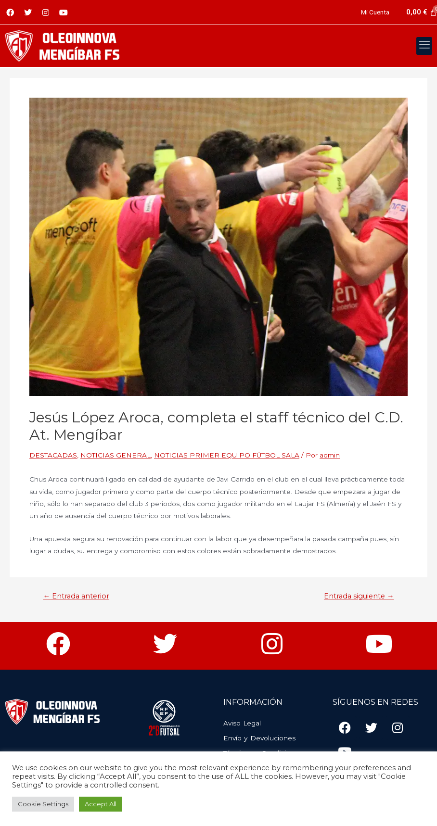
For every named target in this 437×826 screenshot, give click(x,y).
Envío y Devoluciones (259, 738)
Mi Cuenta (375, 12)
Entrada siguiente (359, 596)
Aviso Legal (242, 723)
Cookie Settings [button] (43, 804)
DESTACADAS (53, 455)
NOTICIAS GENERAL (115, 455)
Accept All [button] (100, 804)
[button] (424, 46)
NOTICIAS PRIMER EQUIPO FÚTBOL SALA (226, 455)
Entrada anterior (76, 596)
